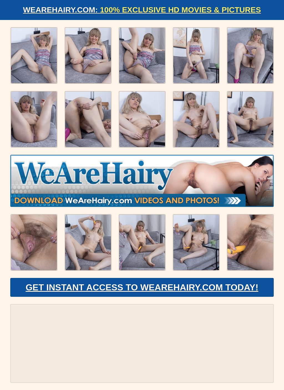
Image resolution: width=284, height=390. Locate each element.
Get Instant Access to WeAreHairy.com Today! (142, 287)
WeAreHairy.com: (142, 10)
